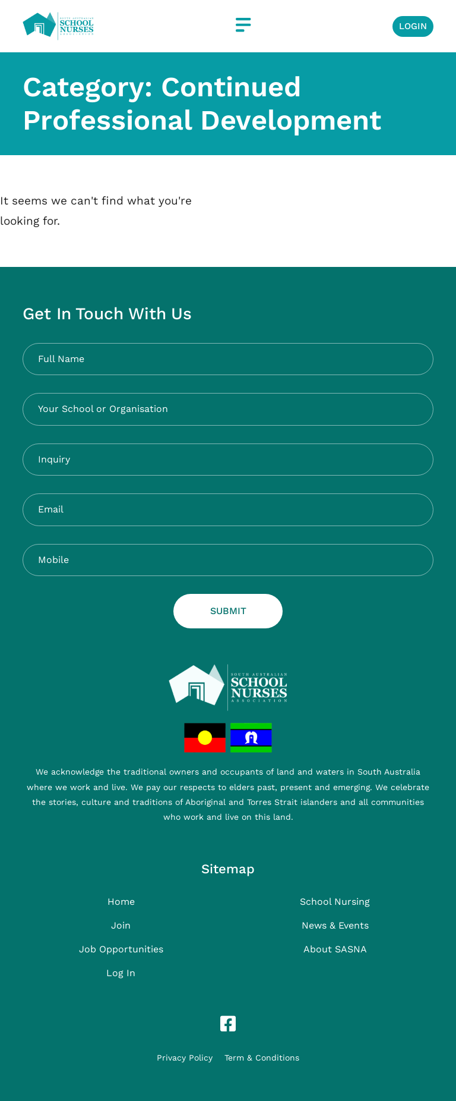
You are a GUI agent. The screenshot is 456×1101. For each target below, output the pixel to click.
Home (121, 901)
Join (121, 925)
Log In (120, 973)
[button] (243, 26)
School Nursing (335, 901)
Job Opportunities (121, 949)
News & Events (335, 925)
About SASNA (335, 949)
